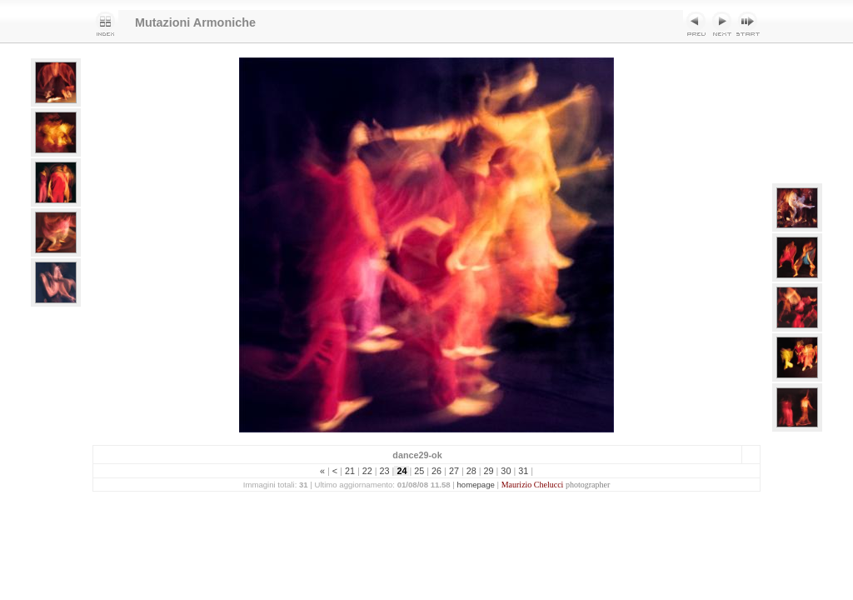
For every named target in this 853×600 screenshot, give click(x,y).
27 (453, 471)
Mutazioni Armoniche (195, 22)
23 (384, 471)
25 (419, 471)
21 (349, 471)
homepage (476, 484)
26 (436, 471)
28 (471, 471)
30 (505, 471)
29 (488, 471)
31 (523, 471)
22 (367, 471)
